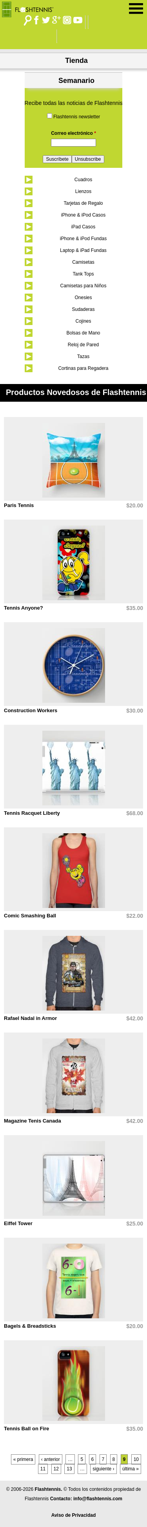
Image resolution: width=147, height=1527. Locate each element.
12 (56, 1469)
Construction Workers (30, 710)
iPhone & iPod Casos (83, 215)
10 (136, 1459)
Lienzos (83, 191)
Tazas (83, 356)
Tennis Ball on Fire (26, 1428)
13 (69, 1469)
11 (42, 1469)
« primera (23, 1459)
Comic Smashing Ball (30, 916)
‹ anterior (50, 1459)
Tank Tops (83, 274)
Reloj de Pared (83, 344)
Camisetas (83, 262)
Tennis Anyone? (23, 608)
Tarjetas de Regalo (83, 203)
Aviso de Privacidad (73, 1515)
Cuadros (83, 179)
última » (130, 1469)
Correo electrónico (73, 133)
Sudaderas (83, 309)
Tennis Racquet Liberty (32, 813)
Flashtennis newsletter (76, 116)
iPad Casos (83, 227)
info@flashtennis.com (97, 1498)
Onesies (83, 297)
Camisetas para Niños (83, 285)
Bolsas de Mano (83, 333)
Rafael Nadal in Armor (30, 1018)
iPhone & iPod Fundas (83, 238)
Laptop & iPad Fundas (83, 250)
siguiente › (103, 1469)
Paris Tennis (19, 505)
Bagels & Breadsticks (30, 1326)
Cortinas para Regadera (83, 368)
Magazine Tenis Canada (32, 1121)
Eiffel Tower (18, 1223)
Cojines (83, 321)
